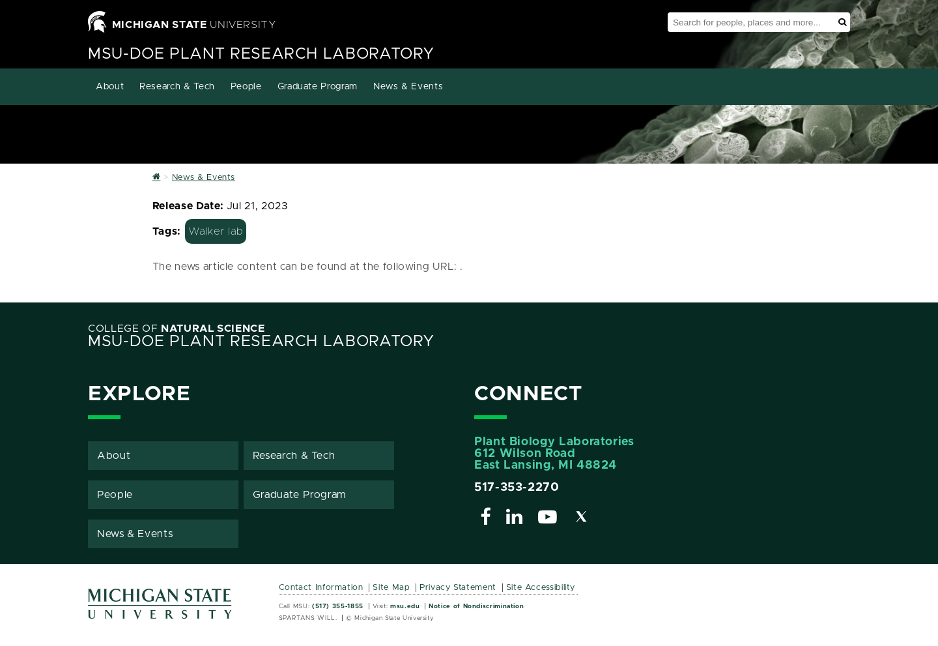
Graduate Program (317, 86)
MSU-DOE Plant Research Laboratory (261, 54)
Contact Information (321, 587)
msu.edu (404, 606)
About (110, 86)
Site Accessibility (541, 587)
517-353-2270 (517, 487)
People (246, 86)
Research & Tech (177, 86)
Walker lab (215, 231)
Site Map (391, 587)
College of (176, 328)
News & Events (408, 86)
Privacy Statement (457, 587)
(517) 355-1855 (337, 606)
